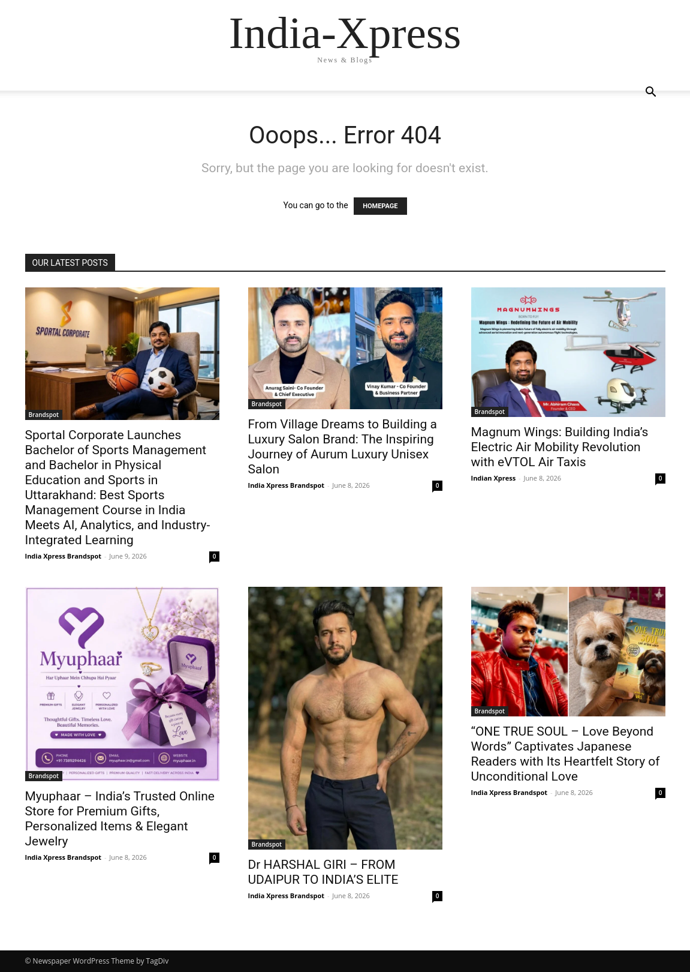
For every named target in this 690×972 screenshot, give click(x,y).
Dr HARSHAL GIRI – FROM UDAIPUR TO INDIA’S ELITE (323, 872)
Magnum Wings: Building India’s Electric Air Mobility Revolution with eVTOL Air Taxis (560, 447)
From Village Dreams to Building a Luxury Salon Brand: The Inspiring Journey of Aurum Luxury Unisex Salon (343, 446)
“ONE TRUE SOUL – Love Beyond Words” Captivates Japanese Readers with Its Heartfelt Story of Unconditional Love (565, 754)
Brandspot (44, 414)
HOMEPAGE (380, 206)
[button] (651, 93)
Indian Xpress (493, 477)
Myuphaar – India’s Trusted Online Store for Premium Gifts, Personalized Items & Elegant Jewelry (120, 818)
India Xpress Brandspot (63, 555)
